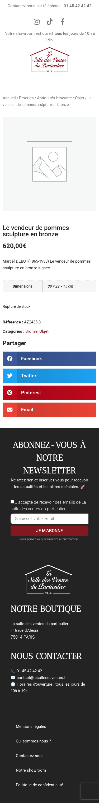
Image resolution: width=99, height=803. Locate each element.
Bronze (31, 331)
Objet (79, 98)
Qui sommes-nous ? (33, 741)
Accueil (9, 98)
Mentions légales (31, 726)
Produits (26, 98)
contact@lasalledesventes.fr (42, 677)
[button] (49, 359)
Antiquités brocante (54, 98)
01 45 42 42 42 (29, 671)
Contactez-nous (30, 755)
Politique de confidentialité (39, 785)
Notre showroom (31, 770)
